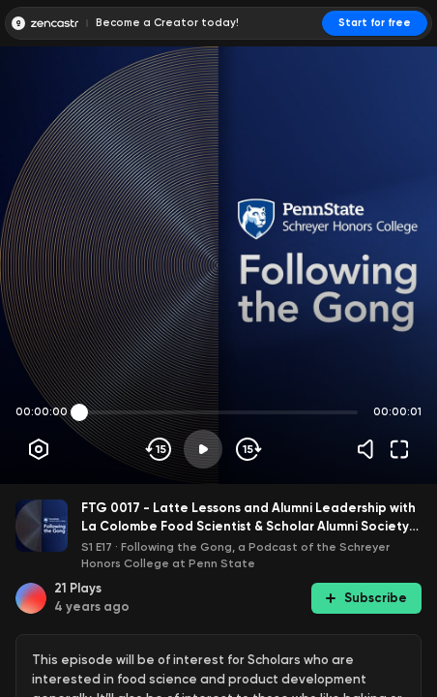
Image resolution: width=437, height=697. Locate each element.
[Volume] (370, 449)
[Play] (203, 449)
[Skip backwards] (159, 449)
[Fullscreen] (399, 449)
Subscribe (366, 598)
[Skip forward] (247, 449)
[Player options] (38, 449)
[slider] (79, 412)
